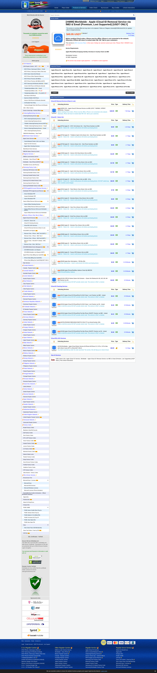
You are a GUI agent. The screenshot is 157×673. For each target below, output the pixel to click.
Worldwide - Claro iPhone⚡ (62, 652)
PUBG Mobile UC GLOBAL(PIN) (32, 515)
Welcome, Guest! (94, 1)
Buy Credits (115, 8)
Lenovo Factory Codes (28, 446)
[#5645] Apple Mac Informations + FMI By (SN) (71, 261)
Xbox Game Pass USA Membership (33, 527)
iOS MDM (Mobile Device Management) (33, 247)
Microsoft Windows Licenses (31, 488)
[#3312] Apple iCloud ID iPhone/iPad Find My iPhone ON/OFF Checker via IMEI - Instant (82, 313)
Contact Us (130, 1)
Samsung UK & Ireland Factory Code (31, 180)
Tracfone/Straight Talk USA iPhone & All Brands (35, 105)
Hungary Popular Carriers (29, 329)
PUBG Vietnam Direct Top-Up (31, 512)
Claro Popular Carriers (28, 283)
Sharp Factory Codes (28, 459)
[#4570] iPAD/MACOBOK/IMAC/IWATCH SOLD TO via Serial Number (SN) (79, 322)
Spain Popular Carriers (28, 401)
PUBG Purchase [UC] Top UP (31, 517)
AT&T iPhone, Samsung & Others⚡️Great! (34, 69)
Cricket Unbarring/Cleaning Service (32, 121)
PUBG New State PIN (29, 522)
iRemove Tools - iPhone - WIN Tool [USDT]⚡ (35, 238)
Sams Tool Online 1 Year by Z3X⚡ (125, 659)
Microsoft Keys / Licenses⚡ (123, 663)
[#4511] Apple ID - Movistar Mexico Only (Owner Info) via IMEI (75, 198)
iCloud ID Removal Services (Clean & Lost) (34, 227)
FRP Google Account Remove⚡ (94, 657)
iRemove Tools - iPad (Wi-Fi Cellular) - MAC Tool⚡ (35, 241)
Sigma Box (25, 497)
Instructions (27, 641)
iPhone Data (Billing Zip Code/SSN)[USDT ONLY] (36, 260)
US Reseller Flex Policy (30, 102)
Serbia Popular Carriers (28, 391)
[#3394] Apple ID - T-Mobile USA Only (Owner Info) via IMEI (75, 162)
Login (22, 644)
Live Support (47, 644)
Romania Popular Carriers (29, 381)
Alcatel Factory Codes (28, 427)
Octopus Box (26, 504)
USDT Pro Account (38, 644)
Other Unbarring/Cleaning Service (32, 130)
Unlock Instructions (129, 8)
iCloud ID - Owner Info (29, 220)
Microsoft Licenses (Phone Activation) (33, 490)
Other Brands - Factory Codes (30, 472)
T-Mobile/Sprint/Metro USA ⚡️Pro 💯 (33, 90)
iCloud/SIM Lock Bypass (30, 230)
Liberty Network (26, 386)
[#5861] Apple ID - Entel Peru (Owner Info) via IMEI (73, 216)
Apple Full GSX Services (30, 143)
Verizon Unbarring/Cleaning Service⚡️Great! (35, 128)
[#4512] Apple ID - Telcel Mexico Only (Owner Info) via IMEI (75, 189)
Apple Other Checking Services (32, 146)
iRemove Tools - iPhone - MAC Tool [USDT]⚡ (35, 233)
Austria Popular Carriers (28, 278)
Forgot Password (121, 1)
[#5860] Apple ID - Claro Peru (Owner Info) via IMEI (73, 207)
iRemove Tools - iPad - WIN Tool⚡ (32, 244)
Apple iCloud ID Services (30, 217)
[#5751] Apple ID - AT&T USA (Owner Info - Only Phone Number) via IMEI (79, 126)
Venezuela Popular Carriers (29, 422)
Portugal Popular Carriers (29, 376)
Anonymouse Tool (27, 477)
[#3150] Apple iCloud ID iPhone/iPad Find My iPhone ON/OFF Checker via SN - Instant (82, 331)
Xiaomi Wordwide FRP (29, 198)
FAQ (22, 641)
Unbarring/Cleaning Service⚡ (94, 653)
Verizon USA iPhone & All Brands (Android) (34, 100)
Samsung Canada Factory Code (30, 175)
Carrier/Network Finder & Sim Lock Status (34, 141)
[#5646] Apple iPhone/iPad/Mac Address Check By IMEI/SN (75, 270)
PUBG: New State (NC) (30, 519)
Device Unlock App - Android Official (32, 110)
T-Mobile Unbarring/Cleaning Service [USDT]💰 (36, 123)
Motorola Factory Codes (29, 451)
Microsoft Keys (27, 483)
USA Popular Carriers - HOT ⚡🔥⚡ (33, 66)
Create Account (110, 1)
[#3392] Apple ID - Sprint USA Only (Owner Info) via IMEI (74, 171)
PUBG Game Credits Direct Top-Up (32, 510)
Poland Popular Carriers (28, 371)
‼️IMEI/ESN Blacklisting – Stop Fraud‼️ (32, 133)
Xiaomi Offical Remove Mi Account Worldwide (35, 212)
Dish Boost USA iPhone (30, 95)
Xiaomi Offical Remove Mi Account (32, 201)
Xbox (24, 525)
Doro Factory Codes (27, 435)
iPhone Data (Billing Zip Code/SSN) (33, 257)
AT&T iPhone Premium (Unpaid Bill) (30, 655)
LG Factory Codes (28, 448)
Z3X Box (26, 533)
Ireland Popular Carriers (28, 335)
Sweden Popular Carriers (29, 407)
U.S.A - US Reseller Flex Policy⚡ (30, 667)
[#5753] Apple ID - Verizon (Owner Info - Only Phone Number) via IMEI (78, 144)
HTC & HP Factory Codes (29, 438)
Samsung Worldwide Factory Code (32, 185)
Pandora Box (27, 499)
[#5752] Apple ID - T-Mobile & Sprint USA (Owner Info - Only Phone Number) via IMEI (82, 135)
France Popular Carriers (29, 314)
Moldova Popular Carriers (29, 355)
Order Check (93, 8)
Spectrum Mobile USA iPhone (31, 98)
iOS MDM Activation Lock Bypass (32, 249)
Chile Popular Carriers (28, 288)
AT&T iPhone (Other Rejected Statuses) (34, 76)
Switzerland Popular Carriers (29, 412)
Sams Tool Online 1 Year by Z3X (31, 530)
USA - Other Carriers (27, 107)
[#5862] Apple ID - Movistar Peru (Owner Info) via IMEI (73, 225)
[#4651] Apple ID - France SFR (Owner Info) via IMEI (73, 252)
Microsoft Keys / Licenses (30, 480)
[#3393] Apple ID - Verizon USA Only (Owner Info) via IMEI (75, 153)
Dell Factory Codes (27, 432)
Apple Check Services (29, 138)
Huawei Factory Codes (29, 443)
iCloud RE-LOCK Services (30, 225)
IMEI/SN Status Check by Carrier (30, 151)
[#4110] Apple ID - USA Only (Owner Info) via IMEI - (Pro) (74, 179)
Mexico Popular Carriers (29, 350)
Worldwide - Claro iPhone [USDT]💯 (32, 162)
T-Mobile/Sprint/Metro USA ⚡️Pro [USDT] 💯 (35, 93)
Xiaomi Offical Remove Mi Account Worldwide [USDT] (35, 209)
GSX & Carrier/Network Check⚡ (94, 652)
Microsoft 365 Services (29, 485)
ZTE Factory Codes (27, 470)
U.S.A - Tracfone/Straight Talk (29, 665)
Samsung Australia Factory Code (30, 172)
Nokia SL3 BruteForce (28, 502)
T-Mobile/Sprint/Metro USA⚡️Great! (33, 88)
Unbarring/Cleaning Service (30, 115)
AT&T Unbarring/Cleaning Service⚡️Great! (34, 118)
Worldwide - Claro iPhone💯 (30, 159)
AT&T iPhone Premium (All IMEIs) (32, 78)
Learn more (104, 671)
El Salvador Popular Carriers (29, 309)
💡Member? (84, 33)
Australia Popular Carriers (30, 273)
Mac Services (26, 262)
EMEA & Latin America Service (30, 156)
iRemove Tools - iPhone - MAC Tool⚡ (33, 235)
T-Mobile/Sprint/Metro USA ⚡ (29, 657)
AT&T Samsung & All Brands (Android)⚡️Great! (35, 83)
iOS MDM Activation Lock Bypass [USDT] (34, 252)
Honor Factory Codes (29, 440)
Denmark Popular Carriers (29, 299)
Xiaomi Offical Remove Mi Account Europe (34, 206)
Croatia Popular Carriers (28, 294)
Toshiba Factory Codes (28, 464)
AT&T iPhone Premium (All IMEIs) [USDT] (34, 81)
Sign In (102, 1)
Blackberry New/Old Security (29, 430)
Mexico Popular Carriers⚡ (62, 653)
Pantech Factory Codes (28, 456)
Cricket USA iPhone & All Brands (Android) (34, 86)
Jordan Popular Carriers (28, 324)
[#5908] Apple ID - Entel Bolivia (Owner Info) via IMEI (73, 234)
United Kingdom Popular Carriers (32, 417)
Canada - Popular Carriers (30, 268)
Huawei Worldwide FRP (30, 196)
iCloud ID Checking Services (31, 223)
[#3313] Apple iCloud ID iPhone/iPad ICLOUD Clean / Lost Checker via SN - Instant (81, 304)
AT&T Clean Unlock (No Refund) (32, 74)
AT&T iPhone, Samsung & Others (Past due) (35, 71)
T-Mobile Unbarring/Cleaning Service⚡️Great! (35, 125)
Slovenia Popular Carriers (29, 396)
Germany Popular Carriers (29, 319)
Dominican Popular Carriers (29, 304)
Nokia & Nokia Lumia (28, 454)
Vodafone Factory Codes (28, 467)
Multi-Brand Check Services (29, 148)
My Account (104, 8)
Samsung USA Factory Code (31, 169)
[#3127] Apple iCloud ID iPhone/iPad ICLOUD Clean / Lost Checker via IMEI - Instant (82, 295)
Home (56, 8)
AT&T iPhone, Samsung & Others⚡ (31, 650)
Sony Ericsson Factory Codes (30, 462)
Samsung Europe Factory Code (30, 177)
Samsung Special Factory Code (30, 183)
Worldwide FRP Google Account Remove (34, 190)
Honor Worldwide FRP (29, 193)
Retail (32, 641)
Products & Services (79, 8)
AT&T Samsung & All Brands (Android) (31, 652)
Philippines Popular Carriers (29, 366)
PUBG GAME (26, 507)
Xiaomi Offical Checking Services (32, 204)
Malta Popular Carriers (28, 345)
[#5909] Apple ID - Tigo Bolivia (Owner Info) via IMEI (73, 243)
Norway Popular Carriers (28, 360)
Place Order (65, 8)
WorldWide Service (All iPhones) (30, 164)
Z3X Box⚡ (119, 657)
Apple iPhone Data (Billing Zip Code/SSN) (34, 254)
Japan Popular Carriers (29, 340)
